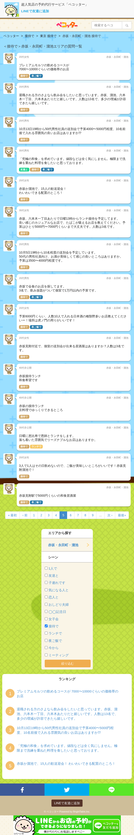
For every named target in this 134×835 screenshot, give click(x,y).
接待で (54, 626)
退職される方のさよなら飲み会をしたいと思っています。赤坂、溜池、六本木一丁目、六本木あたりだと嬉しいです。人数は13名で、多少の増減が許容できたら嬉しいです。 (67, 714)
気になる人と (59, 590)
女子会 (54, 619)
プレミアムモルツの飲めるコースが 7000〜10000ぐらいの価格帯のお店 (67, 693)
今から (54, 648)
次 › (110, 515)
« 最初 (12, 515)
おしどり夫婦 (59, 604)
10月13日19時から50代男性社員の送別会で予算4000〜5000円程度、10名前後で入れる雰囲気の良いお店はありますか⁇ (65, 730)
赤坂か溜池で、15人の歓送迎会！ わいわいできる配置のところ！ (66, 763)
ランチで (55, 633)
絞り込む (67, 663)
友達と (54, 575)
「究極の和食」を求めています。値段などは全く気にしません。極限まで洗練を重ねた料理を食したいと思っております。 (67, 748)
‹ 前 (25, 515)
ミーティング (59, 655)
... (100, 515)
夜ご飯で (55, 641)
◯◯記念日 (57, 612)
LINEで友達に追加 (35, 11)
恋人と (54, 597)
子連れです (57, 583)
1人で (53, 568)
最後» (122, 515)
